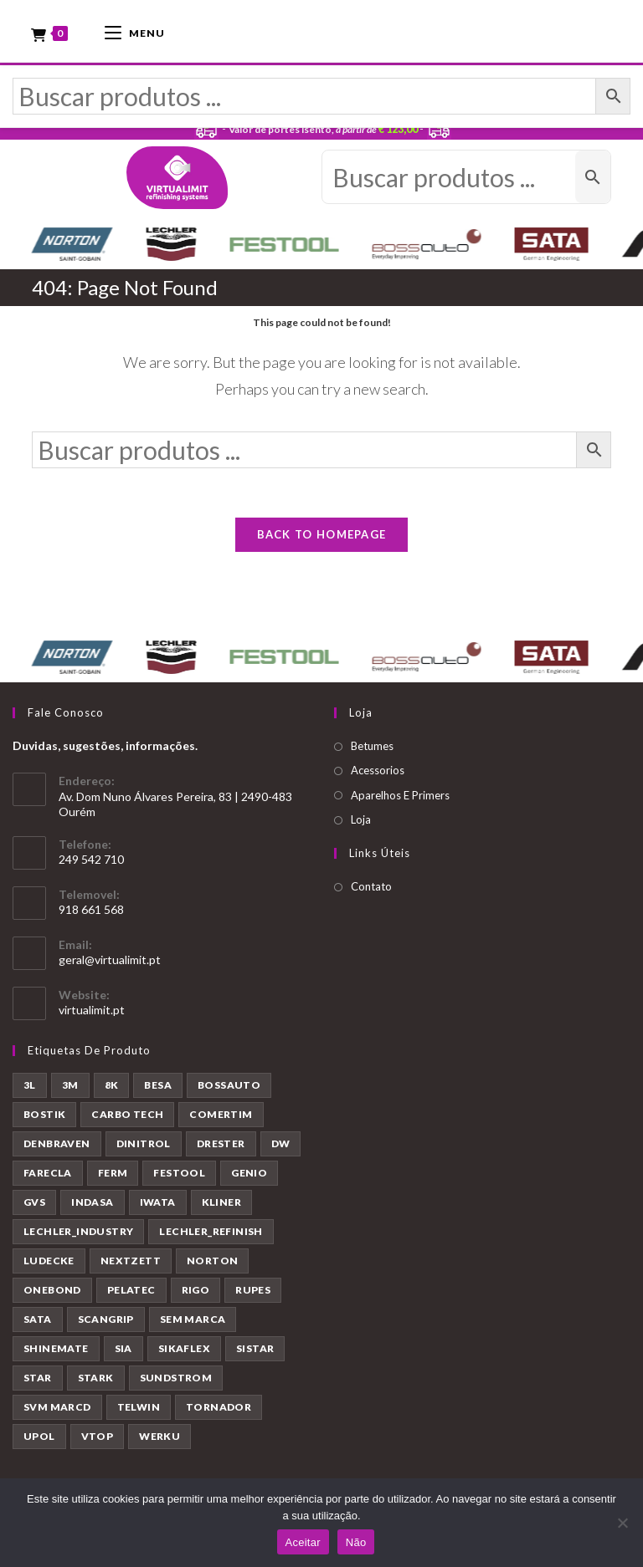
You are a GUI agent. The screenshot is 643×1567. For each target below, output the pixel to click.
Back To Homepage (322, 537)
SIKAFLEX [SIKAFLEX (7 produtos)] (184, 1352)
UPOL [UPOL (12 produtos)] (39, 1440)
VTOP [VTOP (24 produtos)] (97, 1440)
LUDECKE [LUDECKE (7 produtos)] (49, 1264)
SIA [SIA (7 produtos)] (123, 1352)
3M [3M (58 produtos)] (70, 1089)
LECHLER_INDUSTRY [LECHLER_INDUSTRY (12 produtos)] (78, 1235)
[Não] (622, 1522)
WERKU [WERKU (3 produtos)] (159, 1440)
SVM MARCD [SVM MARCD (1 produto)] (57, 1411)
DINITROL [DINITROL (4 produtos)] (143, 1147)
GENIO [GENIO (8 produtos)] (249, 1177)
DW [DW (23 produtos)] (281, 1147)
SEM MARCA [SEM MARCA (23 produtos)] (193, 1323)
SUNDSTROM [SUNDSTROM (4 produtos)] (176, 1382)
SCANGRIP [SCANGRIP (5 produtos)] (106, 1323)
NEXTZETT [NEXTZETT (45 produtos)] (130, 1264)
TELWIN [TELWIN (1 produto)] (138, 1411)
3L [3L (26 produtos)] (29, 1089)
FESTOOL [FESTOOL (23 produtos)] (179, 1177)
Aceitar (303, 1542)
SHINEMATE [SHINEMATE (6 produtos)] (56, 1352)
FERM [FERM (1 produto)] (113, 1177)
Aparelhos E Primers (400, 798)
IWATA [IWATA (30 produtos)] (158, 1206)
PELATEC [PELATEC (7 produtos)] (131, 1294)
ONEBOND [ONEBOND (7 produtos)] (52, 1294)
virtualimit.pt (92, 1014)
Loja (361, 823)
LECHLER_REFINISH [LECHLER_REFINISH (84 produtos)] (210, 1235)
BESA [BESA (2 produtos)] (158, 1089)
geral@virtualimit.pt (110, 964)
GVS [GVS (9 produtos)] (34, 1206)
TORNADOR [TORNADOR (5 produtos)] (218, 1411)
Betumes (372, 749)
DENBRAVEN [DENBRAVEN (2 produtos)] (56, 1147)
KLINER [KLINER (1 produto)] (221, 1206)
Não (356, 1542)
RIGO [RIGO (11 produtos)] (196, 1294)
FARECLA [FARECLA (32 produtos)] (47, 1177)
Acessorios (377, 774)
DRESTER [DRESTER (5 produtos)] (221, 1147)
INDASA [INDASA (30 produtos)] (92, 1206)
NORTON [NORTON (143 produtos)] (212, 1264)
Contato (371, 890)
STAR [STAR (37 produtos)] (37, 1382)
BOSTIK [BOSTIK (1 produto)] (44, 1118)
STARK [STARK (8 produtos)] (96, 1382)
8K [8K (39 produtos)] (112, 1089)
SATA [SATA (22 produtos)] (37, 1323)
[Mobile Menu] (134, 31)
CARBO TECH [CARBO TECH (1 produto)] (127, 1118)
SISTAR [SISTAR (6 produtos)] (255, 1352)
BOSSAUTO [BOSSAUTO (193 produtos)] (229, 1089)
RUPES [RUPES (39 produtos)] (252, 1294)
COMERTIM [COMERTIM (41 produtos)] (220, 1118)
